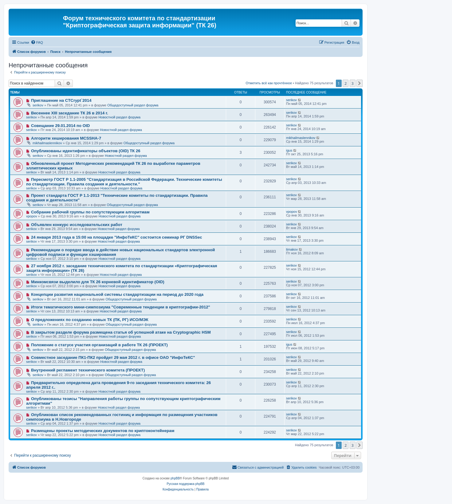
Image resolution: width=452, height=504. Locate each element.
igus (289, 150)
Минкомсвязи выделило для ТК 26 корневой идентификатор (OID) (97, 282)
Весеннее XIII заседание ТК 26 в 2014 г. (69, 113)
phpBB (175, 478)
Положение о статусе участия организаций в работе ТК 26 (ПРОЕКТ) (99, 345)
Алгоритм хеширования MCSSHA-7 (66, 138)
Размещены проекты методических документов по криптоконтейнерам (103, 430)
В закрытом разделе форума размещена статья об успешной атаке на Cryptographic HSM (121, 332)
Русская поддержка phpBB (185, 484)
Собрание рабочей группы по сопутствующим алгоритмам (90, 212)
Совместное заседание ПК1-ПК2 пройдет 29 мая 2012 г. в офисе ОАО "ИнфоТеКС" (113, 357)
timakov (292, 249)
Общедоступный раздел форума (132, 105)
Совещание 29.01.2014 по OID (60, 125)
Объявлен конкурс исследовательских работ (76, 224)
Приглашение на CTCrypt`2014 (61, 100)
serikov (38, 105)
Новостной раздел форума (119, 117)
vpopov (31, 216)
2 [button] (345, 83)
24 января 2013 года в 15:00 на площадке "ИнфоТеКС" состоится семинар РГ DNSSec (116, 237)
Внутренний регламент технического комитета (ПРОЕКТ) (88, 370)
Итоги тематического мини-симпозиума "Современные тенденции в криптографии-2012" (120, 307)
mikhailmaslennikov (47, 143)
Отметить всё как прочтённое (269, 83)
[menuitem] (37, 42)
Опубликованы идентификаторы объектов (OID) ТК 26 (85, 151)
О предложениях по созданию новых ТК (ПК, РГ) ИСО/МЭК (89, 319)
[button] (359, 83)
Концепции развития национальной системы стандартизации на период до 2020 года (117, 294)
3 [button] (353, 83)
